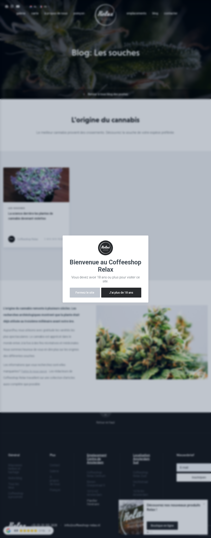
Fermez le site (84, 292)
